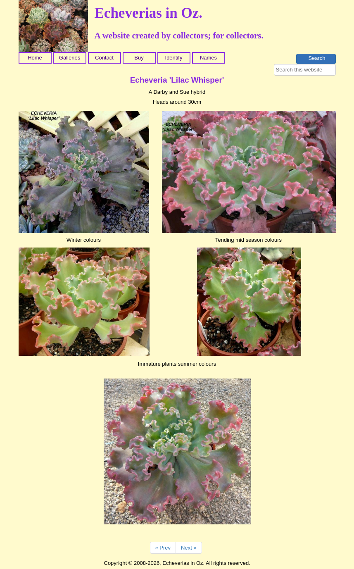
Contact (104, 58)
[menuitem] (36, 58)
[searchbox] (305, 70)
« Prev (163, 548)
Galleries (69, 58)
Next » (189, 548)
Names (208, 58)
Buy (138, 58)
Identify (174, 58)
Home (35, 58)
